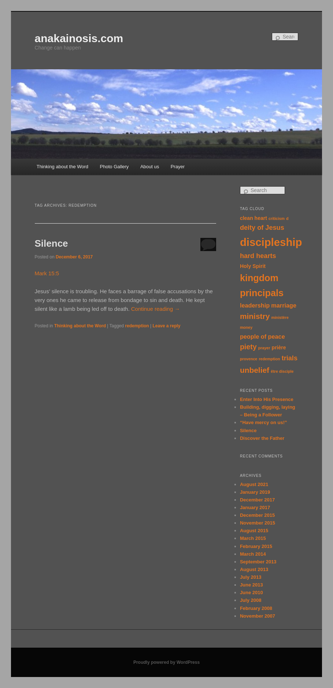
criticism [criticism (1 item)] (277, 218)
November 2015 (257, 523)
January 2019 (255, 492)
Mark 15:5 (47, 273)
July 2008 (251, 600)
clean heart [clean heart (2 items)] (253, 218)
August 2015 (254, 530)
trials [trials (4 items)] (289, 358)
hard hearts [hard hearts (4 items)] (258, 256)
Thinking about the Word (62, 166)
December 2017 (257, 500)
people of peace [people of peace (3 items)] (262, 336)
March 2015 (253, 538)
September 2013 (258, 561)
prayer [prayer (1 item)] (264, 348)
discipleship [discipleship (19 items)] (271, 242)
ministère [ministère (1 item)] (279, 317)
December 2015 (257, 515)
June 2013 (251, 585)
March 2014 (253, 554)
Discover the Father (262, 438)
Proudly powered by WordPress (166, 662)
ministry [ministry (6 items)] (255, 316)
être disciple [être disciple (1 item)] (282, 371)
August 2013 (254, 569)
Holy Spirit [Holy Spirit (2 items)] (253, 266)
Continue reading (155, 309)
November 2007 (257, 616)
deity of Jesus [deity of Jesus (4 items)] (262, 227)
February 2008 (256, 608)
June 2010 (251, 592)
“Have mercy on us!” (263, 422)
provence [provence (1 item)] (248, 359)
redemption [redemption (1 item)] (269, 359)
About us (149, 166)
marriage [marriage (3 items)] (283, 305)
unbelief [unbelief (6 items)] (254, 370)
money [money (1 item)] (246, 327)
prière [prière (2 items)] (279, 347)
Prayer (178, 166)
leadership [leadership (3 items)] (255, 305)
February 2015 (256, 546)
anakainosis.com (79, 38)
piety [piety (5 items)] (248, 347)
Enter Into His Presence (266, 399)
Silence (51, 243)
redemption (137, 325)
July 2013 (251, 577)
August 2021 (254, 484)
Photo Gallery (114, 166)
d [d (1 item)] (287, 218)
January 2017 (255, 507)
